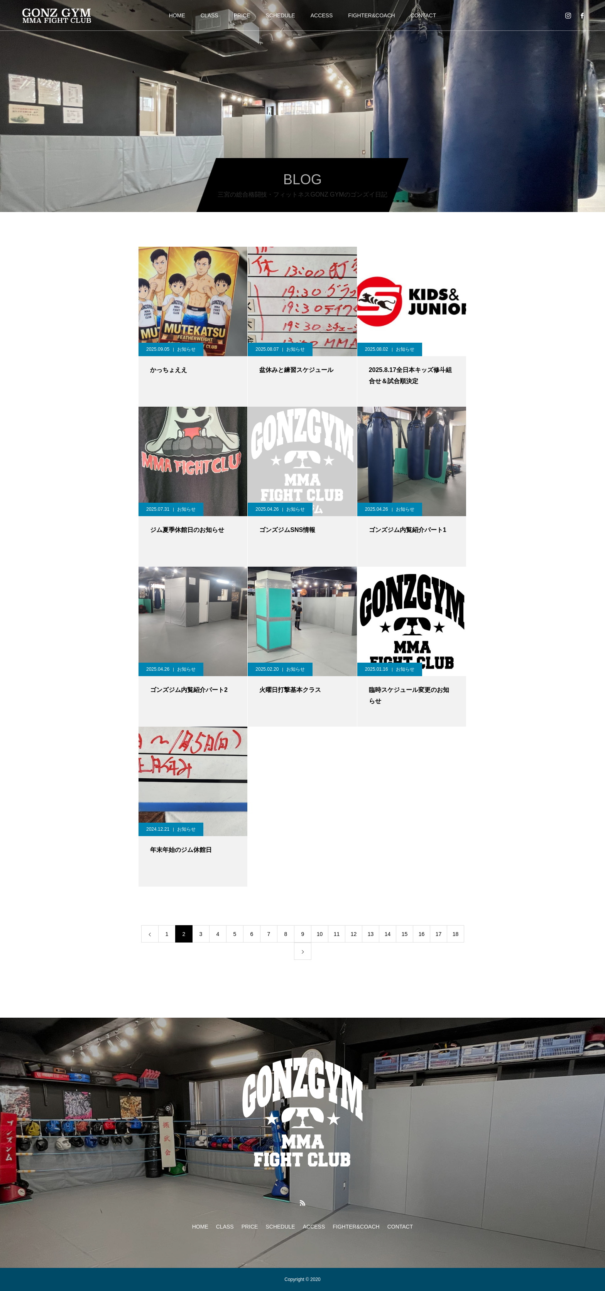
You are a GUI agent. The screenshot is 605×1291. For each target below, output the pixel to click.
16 (422, 934)
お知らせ (186, 349)
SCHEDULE (280, 15)
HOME (177, 15)
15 (405, 934)
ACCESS (322, 15)
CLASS (209, 15)
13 (371, 934)
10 (320, 934)
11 (337, 934)
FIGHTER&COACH (371, 15)
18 (456, 934)
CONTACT (423, 15)
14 (388, 934)
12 (354, 934)
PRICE (242, 15)
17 (439, 934)
